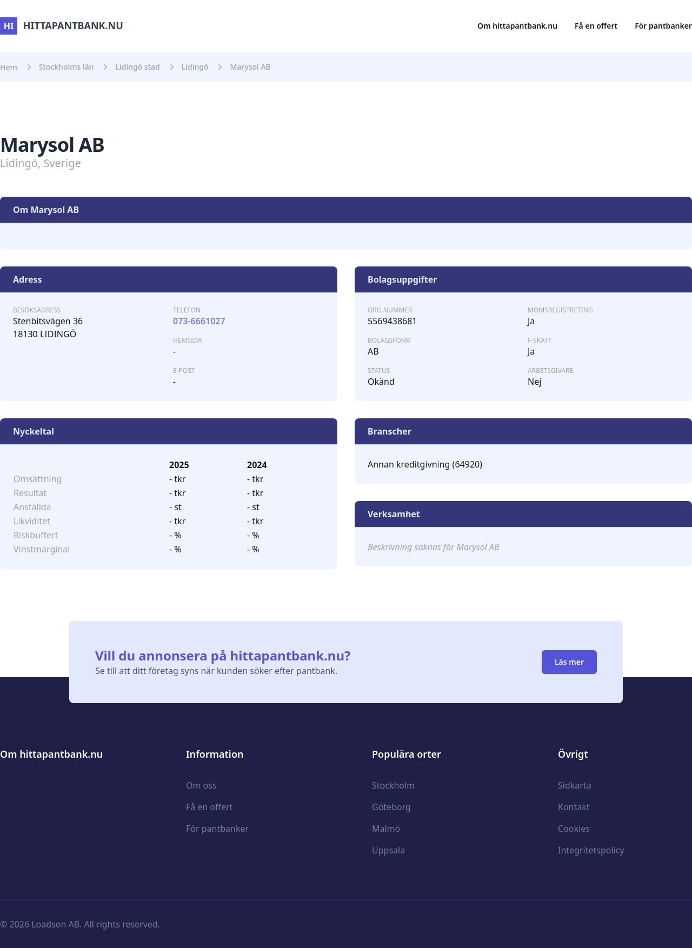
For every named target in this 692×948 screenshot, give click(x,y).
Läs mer (569, 662)
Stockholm (393, 785)
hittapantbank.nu (61, 25)
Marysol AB (250, 67)
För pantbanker (663, 26)
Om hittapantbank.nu (517, 26)
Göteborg (391, 807)
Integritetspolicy (591, 850)
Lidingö (195, 67)
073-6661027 (199, 321)
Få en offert (596, 26)
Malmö (386, 828)
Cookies (574, 828)
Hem (8, 67)
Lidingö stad (137, 67)
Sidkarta (574, 785)
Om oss (201, 785)
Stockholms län (66, 67)
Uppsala (388, 850)
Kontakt (574, 807)
